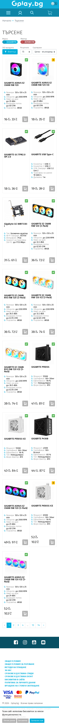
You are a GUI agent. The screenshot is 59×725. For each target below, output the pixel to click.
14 (38, 625)
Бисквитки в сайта (15, 679)
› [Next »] (43, 625)
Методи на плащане (15, 667)
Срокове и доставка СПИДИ (19, 673)
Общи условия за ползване (19, 664)
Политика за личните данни (20, 682)
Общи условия (13, 661)
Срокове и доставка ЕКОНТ (19, 676)
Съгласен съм (37, 720)
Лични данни (9, 720)
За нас (8, 670)
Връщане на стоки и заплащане (22, 686)
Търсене (19, 20)
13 (33, 625)
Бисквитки (22, 720)
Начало (6, 20)
